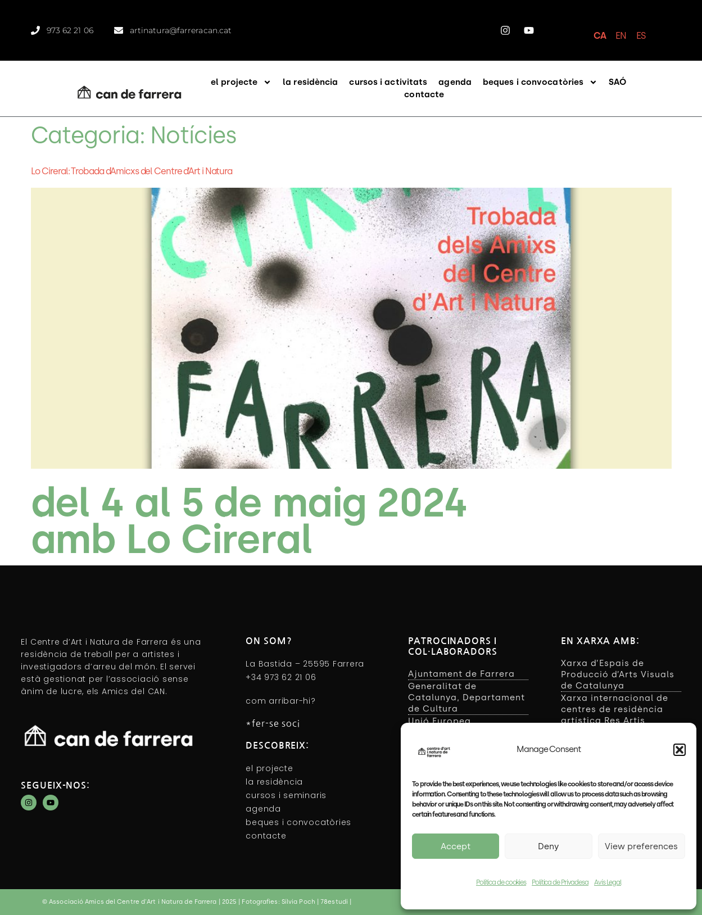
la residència (310, 82)
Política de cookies (501, 882)
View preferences (641, 846)
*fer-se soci (273, 723)
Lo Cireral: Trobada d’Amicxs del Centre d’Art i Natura (132, 171)
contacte (424, 94)
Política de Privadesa (560, 882)
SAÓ (617, 82)
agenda (455, 82)
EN (620, 35)
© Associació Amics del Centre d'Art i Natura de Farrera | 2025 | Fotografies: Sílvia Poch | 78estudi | (196, 901)
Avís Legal (607, 882)
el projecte (241, 82)
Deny (548, 846)
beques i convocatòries (540, 82)
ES (640, 35)
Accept (455, 846)
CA (600, 35)
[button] (679, 749)
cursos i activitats (388, 82)
